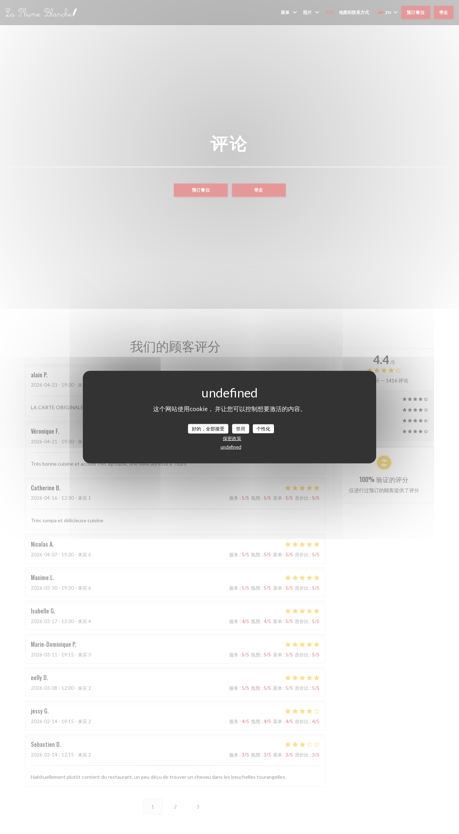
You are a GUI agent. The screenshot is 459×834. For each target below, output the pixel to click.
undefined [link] (231, 447)
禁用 (240, 428)
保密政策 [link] (232, 438)
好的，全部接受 (208, 428)
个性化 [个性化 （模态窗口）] (263, 428)
